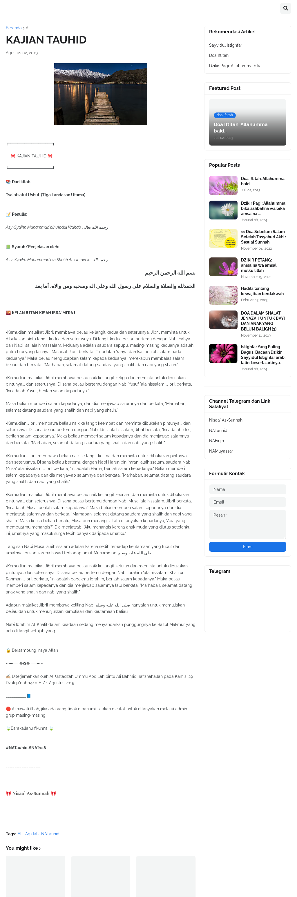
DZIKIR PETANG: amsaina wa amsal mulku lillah (258, 265)
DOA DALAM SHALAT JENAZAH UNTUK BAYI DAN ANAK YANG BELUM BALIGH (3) (263, 321)
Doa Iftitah (219, 55)
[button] (285, 8)
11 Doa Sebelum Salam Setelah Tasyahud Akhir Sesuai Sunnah (263, 236)
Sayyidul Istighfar (225, 45)
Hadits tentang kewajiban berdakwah (262, 291)
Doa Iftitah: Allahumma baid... (263, 181)
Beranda (14, 28)
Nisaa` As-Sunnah (225, 420)
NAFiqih (216, 440)
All (28, 28)
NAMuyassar (221, 451)
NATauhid (50, 833)
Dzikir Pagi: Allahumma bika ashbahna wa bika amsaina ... (263, 208)
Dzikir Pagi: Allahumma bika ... (237, 65)
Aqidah (32, 833)
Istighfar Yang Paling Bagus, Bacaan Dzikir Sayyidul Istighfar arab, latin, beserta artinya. (263, 354)
